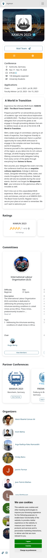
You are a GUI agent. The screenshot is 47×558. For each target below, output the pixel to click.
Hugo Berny (12, 345)
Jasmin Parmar (21, 469)
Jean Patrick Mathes (23, 482)
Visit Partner (16, 397)
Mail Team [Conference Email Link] (23, 48)
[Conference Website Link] (32, 55)
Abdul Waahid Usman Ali (25, 419)
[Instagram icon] (7, 553)
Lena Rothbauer (21, 495)
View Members (21, 353)
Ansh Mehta (20, 432)
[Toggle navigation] (43, 3)
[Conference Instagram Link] (14, 55)
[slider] (16, 228)
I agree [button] (28, 541)
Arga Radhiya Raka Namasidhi (27, 444)
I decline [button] (28, 546)
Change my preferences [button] (28, 550)
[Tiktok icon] (3, 553)
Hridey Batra (20, 457)
